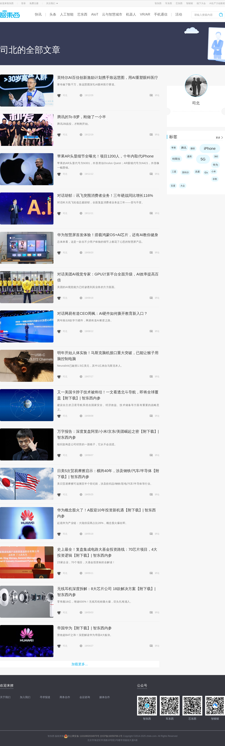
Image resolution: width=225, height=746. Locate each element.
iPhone (210, 148)
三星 (174, 171)
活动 (178, 14)
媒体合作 (104, 697)
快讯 (38, 14)
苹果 (173, 147)
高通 (197, 171)
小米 (213, 171)
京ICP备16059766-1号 (111, 736)
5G (203, 159)
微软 (192, 148)
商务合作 (65, 697)
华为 (215, 164)
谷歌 (215, 179)
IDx (206, 172)
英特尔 (185, 172)
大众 (182, 185)
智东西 (158, 3)
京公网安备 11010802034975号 (81, 736)
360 (216, 156)
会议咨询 (85, 697)
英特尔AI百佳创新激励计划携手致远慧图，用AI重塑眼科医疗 (107, 77)
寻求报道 (45, 697)
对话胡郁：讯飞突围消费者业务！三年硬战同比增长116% (105, 195)
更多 (218, 137)
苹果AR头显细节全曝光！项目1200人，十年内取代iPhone (105, 156)
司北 (196, 103)
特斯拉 (176, 158)
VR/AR (145, 14)
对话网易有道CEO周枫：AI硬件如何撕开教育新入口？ (102, 313)
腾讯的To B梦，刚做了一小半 (81, 117)
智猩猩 (189, 3)
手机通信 (160, 14)
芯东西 (179, 3)
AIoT (94, 14)
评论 (157, 95)
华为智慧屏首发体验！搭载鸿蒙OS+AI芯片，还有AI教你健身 (107, 235)
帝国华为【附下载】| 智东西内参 (84, 628)
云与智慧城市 (112, 14)
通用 (189, 156)
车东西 (168, 3)
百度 (173, 185)
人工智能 (67, 14)
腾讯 (183, 147)
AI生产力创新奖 (217, 3)
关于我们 (5, 697)
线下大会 (201, 3)
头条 (53, 14)
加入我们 (25, 697)
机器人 (131, 14)
